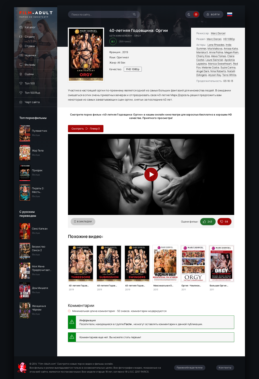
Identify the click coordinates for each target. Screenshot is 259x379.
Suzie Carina (228, 67)
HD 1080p (229, 39)
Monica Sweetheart (220, 63)
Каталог (30, 27)
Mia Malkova (215, 48)
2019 (125, 52)
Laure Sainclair (214, 60)
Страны (30, 46)
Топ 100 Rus (32, 93)
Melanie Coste (210, 67)
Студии (30, 36)
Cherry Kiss (203, 56)
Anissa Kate (231, 48)
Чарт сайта (32, 102)
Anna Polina (216, 52)
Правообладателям (190, 367)
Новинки (30, 55)
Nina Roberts (218, 71)
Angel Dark (202, 71)
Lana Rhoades (216, 44)
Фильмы (30, 65)
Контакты (225, 367)
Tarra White (229, 75)
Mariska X (202, 52)
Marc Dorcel (218, 33)
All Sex (121, 62)
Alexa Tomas (218, 56)
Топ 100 (30, 83)
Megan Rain (231, 52)
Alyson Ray (214, 75)
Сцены (29, 74)
